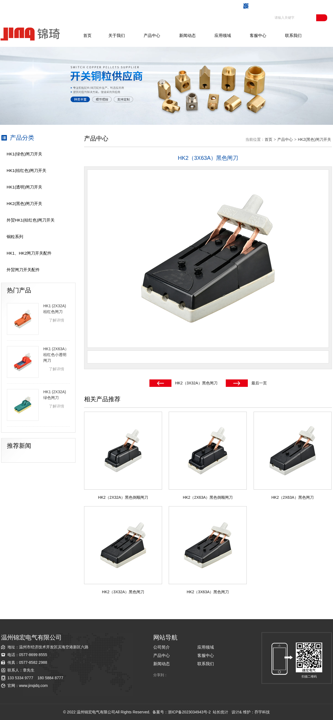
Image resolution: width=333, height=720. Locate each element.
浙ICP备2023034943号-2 (189, 712)
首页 (87, 35)
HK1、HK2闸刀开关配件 (29, 253)
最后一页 (259, 383)
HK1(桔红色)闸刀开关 (26, 170)
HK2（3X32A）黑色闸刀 (196, 383)
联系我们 (293, 35)
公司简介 (161, 647)
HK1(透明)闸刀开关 (24, 187)
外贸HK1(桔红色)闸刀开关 (31, 220)
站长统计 (220, 712)
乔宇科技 (262, 712)
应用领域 (222, 35)
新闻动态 (187, 35)
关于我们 (116, 35)
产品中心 (152, 35)
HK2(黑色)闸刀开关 (24, 203)
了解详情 (56, 320)
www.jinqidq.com (33, 685)
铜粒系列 (15, 236)
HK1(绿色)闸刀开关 (24, 154)
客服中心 (258, 35)
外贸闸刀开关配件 (23, 269)
